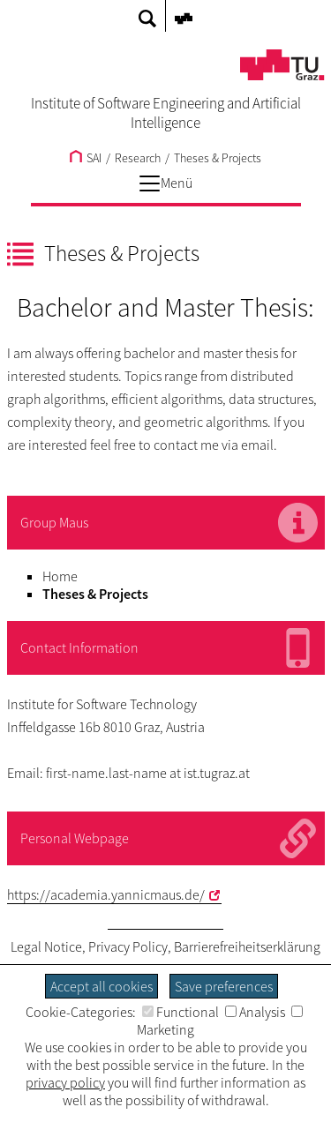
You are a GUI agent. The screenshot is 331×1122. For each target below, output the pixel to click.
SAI (86, 158)
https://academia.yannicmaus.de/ (106, 894)
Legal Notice (46, 946)
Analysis (255, 1012)
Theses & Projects (217, 158)
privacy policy (65, 1082)
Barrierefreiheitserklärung (247, 946)
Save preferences (224, 986)
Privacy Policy (128, 946)
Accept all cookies (101, 986)
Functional (180, 1012)
